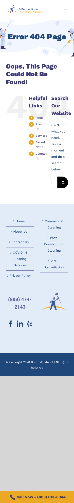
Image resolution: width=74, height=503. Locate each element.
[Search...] (54, 182)
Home (39, 117)
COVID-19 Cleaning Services (20, 259)
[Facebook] (10, 324)
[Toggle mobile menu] (66, 11)
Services (41, 135)
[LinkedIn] (20, 324)
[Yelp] (29, 324)
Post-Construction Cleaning (54, 244)
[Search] (63, 182)
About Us (20, 231)
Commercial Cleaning (54, 224)
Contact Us (20, 242)
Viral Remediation (54, 264)
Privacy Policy (20, 275)
